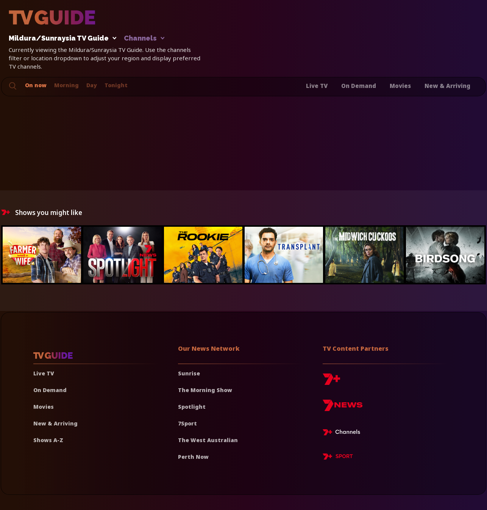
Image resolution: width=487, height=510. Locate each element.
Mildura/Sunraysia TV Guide (60, 38)
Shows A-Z (48, 440)
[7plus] (331, 382)
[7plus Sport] (338, 457)
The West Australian (208, 440)
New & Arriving (447, 85)
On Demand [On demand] (50, 390)
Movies (400, 85)
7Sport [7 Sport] (187, 423)
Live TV (317, 85)
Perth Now (193, 456)
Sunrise (189, 373)
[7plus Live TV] (343, 433)
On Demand (358, 85)
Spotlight (192, 406)
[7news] (342, 408)
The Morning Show (205, 390)
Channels (144, 38)
